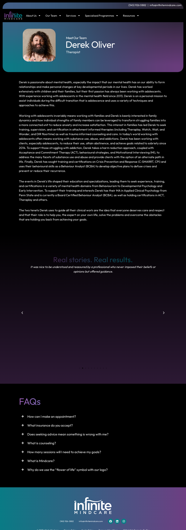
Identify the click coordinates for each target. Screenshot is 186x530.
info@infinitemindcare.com (166, 5)
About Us (33, 16)
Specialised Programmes (101, 16)
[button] (22, 312)
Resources (131, 16)
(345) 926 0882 (137, 5)
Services (73, 16)
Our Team (53, 16)
